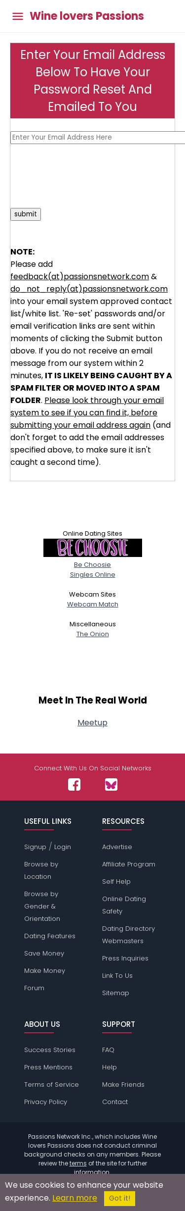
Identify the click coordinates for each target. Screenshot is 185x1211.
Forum (34, 988)
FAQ (108, 1050)
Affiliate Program (128, 864)
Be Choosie (92, 559)
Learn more (74, 1198)
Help (109, 1067)
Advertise (117, 847)
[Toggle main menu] (17, 16)
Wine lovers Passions (87, 16)
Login (62, 847)
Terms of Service (51, 1084)
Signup (35, 847)
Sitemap (115, 993)
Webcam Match (92, 604)
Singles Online (92, 574)
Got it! (119, 1198)
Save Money (44, 953)
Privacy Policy (45, 1102)
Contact (115, 1102)
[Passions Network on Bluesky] (111, 784)
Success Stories (49, 1050)
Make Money (44, 970)
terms (78, 1163)
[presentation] (85, 175)
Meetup (92, 722)
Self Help (116, 881)
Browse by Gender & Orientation (42, 906)
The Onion (92, 634)
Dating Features (49, 936)
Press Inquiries (125, 958)
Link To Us (117, 975)
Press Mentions (48, 1067)
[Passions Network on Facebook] (74, 784)
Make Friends (123, 1084)
